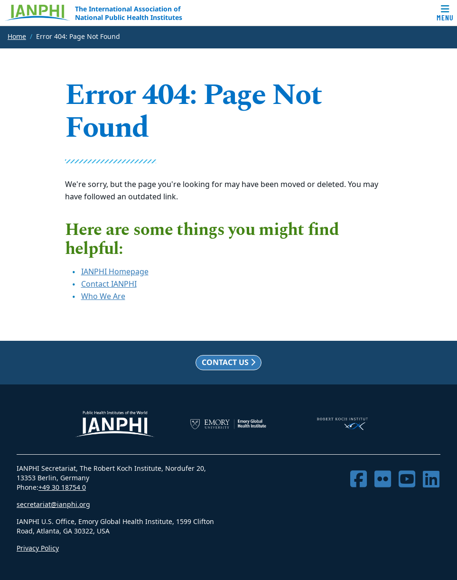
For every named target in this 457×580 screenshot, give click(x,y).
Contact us (228, 362)
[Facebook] (358, 480)
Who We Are (103, 296)
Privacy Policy (38, 548)
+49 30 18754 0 (62, 488)
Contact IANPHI (109, 284)
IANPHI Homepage (115, 272)
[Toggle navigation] (445, 13)
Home (17, 37)
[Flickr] (382, 480)
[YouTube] (407, 480)
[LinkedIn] (431, 480)
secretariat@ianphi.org (53, 505)
